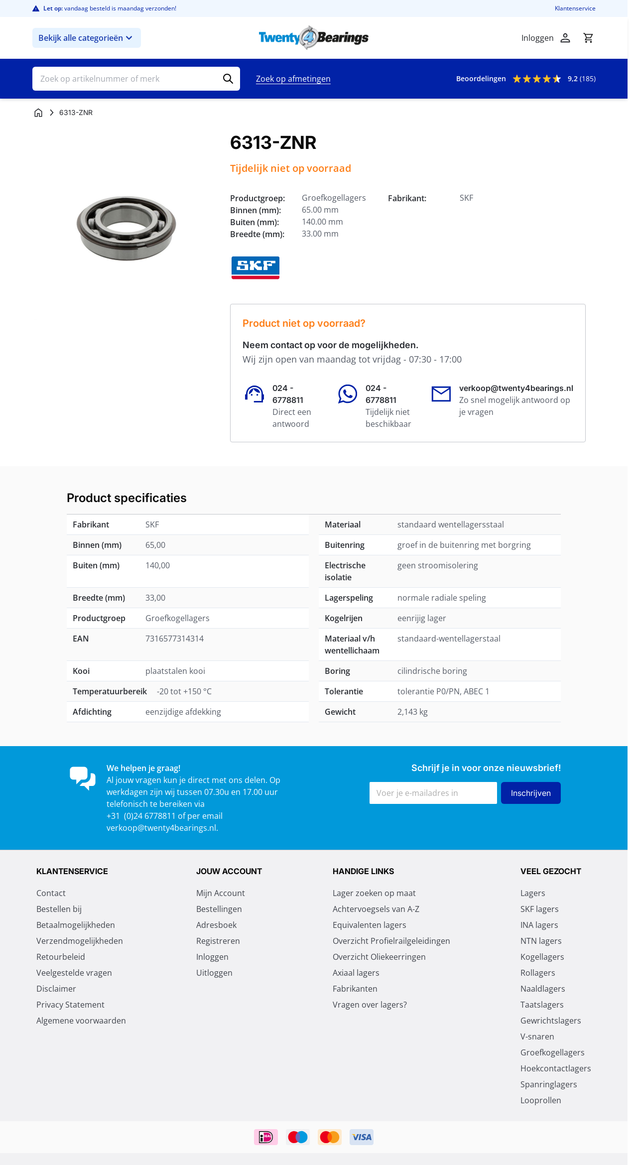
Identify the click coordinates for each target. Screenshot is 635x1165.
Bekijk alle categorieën (86, 38)
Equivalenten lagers (369, 925)
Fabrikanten (355, 989)
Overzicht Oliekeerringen (379, 957)
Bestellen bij (59, 909)
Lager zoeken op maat (374, 893)
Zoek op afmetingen (293, 78)
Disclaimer (56, 989)
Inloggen (212, 957)
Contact (51, 893)
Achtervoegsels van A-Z (376, 909)
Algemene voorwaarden (81, 1021)
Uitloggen (214, 973)
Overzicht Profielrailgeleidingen (391, 941)
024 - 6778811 (287, 394)
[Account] (565, 37)
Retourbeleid (60, 957)
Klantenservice (575, 8)
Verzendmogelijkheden (79, 941)
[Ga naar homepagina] (38, 113)
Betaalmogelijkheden (75, 925)
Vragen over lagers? (370, 1005)
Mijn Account (220, 893)
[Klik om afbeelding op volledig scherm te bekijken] (126, 226)
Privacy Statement (70, 1005)
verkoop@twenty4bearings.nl (516, 388)
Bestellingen (219, 909)
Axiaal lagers (356, 973)
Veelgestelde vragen (74, 973)
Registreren (218, 941)
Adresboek (216, 925)
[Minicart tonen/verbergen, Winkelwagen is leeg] (588, 37)
